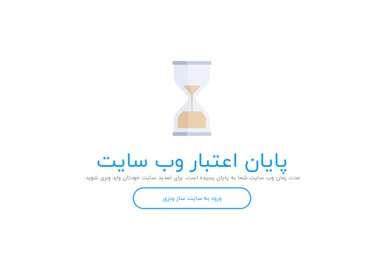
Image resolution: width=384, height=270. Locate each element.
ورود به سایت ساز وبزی (192, 198)
